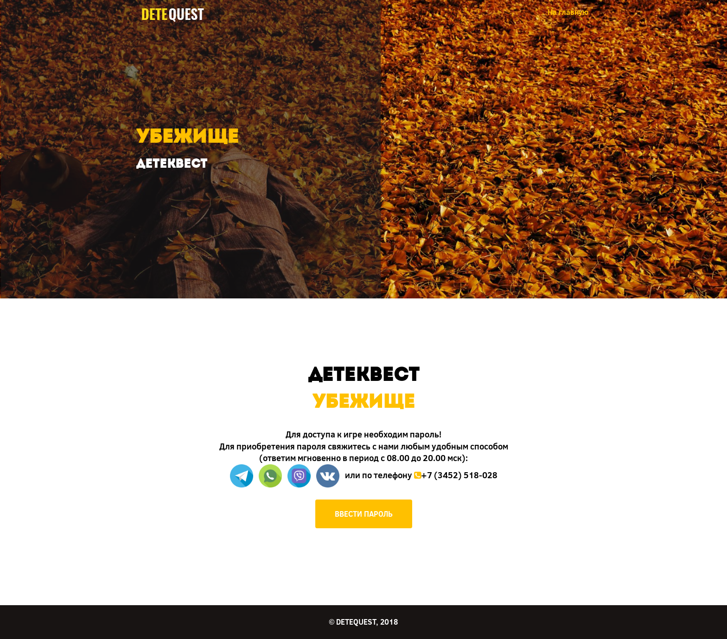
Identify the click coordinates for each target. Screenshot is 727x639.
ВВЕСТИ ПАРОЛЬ (364, 514)
